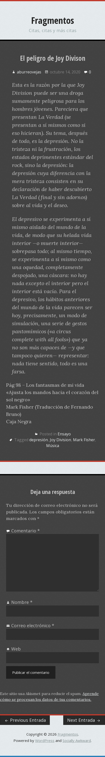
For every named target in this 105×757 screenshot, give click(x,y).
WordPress (44, 740)
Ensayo (64, 434)
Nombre (21, 602)
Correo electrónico (32, 625)
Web (16, 649)
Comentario (25, 531)
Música (52, 445)
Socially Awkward (77, 740)
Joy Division (60, 439)
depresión (38, 439)
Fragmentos (52, 20)
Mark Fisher (84, 439)
